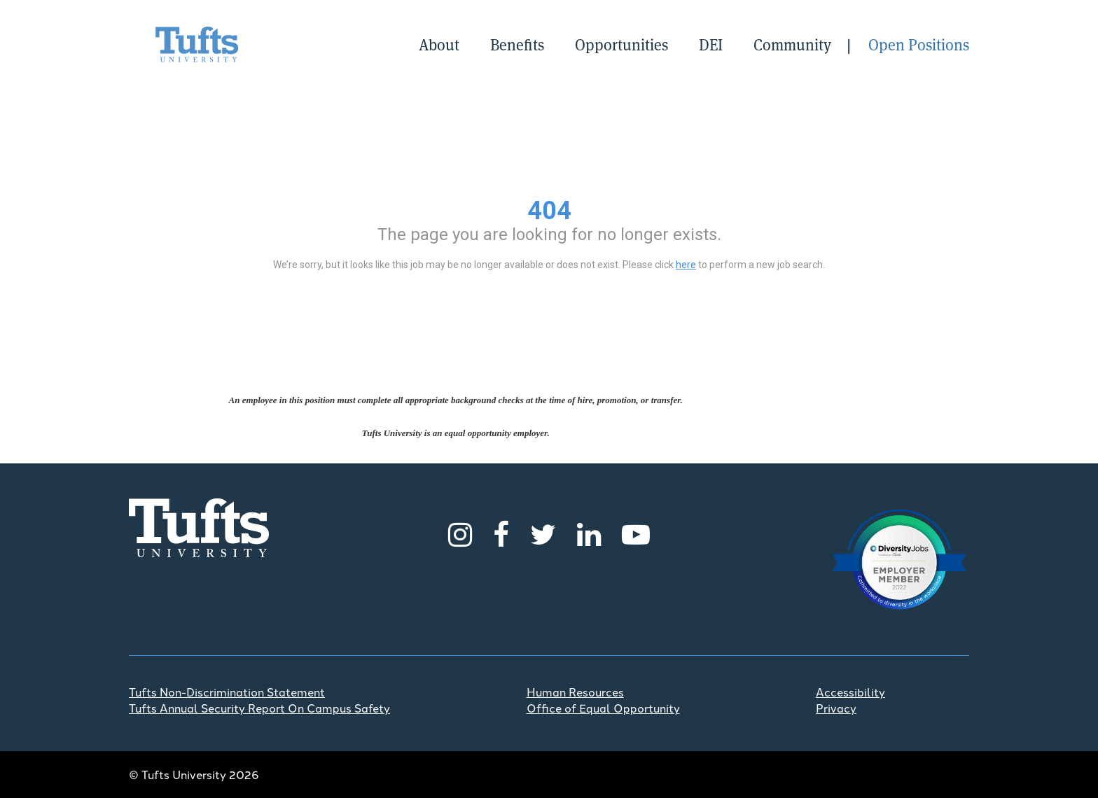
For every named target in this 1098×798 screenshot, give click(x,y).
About (439, 44)
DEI (711, 44)
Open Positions (918, 44)
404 (549, 210)
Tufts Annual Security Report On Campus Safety (259, 707)
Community (792, 44)
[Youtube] (636, 532)
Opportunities (621, 44)
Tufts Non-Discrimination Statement (227, 691)
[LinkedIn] (589, 532)
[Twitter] (543, 532)
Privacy (836, 707)
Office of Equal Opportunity (603, 707)
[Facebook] (501, 532)
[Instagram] (460, 532)
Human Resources (575, 691)
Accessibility (850, 691)
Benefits (517, 44)
